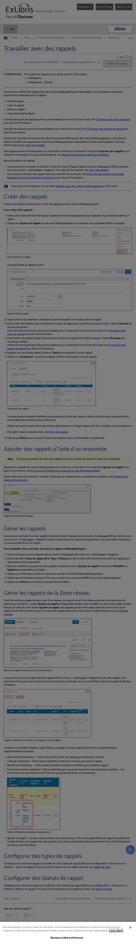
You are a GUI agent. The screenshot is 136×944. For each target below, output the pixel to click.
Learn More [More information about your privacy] (116, 930)
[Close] (130, 927)
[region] (68, 933)
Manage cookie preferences (66, 937)
